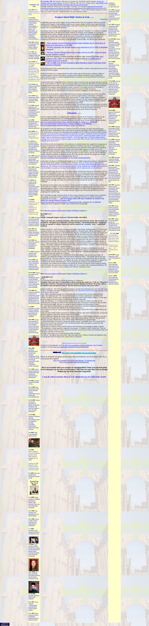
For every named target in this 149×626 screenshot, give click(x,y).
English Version (104, 19)
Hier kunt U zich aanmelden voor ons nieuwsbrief (79, 353)
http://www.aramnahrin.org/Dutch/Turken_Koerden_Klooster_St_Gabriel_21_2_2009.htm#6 (69, 122)
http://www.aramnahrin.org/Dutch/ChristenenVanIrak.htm (71, 347)
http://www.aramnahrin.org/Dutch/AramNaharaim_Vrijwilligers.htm (74, 360)
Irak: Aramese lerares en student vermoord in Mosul (34, 12)
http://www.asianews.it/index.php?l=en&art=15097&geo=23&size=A (65, 210)
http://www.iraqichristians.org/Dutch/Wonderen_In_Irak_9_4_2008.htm (62, 125)
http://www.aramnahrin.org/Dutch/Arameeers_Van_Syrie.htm (83, 345)
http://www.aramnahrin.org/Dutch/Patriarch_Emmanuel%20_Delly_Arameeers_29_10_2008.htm (70, 202)
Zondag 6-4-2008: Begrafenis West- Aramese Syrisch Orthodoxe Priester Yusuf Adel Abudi (34, 467)
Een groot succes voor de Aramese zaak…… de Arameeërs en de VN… (113, 248)
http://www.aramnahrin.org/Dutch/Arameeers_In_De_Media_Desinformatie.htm (65, 158)
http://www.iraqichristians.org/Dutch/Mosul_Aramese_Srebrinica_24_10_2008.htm (66, 123)
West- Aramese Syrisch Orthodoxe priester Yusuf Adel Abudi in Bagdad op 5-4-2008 (34, 456)
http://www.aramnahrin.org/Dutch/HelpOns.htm (74, 362)
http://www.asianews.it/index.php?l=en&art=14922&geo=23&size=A (66, 273)
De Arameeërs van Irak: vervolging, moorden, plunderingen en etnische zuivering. (34, 71)
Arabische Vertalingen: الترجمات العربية (113, 4)
